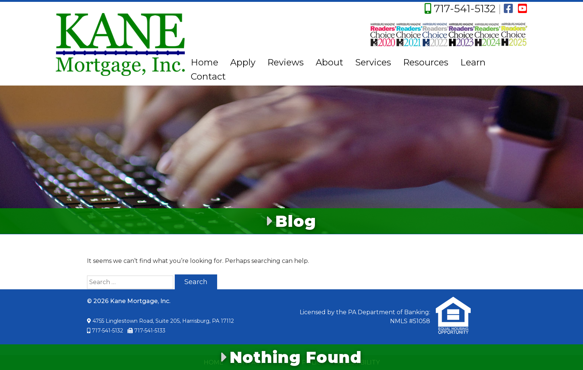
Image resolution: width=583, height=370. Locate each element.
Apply (242, 62)
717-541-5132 (465, 8)
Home (204, 62)
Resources (425, 62)
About (329, 62)
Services (373, 62)
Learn (473, 62)
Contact (208, 76)
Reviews (285, 62)
